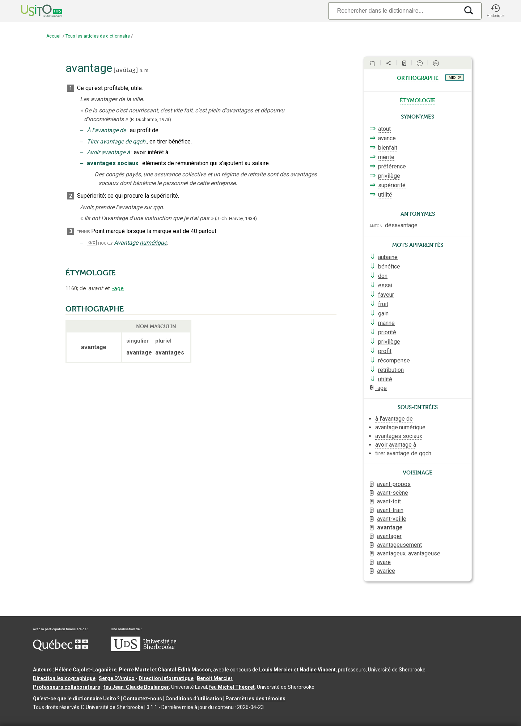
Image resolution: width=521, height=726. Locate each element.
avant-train (390, 510)
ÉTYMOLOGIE (90, 273)
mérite (386, 157)
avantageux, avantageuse (408, 553)
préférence (392, 166)
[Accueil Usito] (33, 11)
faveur (386, 294)
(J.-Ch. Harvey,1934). (236, 218)
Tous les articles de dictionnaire (97, 36)
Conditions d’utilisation (193, 698)
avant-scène (392, 492)
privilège (389, 175)
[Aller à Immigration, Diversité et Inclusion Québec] (60, 649)
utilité (385, 194)
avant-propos (394, 484)
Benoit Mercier (215, 678)
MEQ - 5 (455, 77)
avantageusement (399, 544)
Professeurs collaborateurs (66, 687)
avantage (390, 527)
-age (118, 288)
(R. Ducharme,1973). (151, 119)
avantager (389, 536)
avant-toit (389, 501)
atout (384, 128)
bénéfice (389, 266)
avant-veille (391, 518)
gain (383, 313)
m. (146, 70)
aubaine (388, 257)
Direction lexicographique (64, 678)
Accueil (54, 36)
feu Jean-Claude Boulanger (136, 687)
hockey (105, 243)
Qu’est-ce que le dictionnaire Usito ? (76, 698)
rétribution (391, 369)
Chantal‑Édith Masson (184, 670)
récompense (394, 360)
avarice (386, 570)
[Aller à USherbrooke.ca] (143, 649)
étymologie (417, 99)
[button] (495, 11)
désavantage (401, 225)
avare (384, 562)
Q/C (91, 242)
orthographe (418, 77)
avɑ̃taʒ (126, 69)
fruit (383, 304)
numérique (153, 242)
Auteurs (42, 670)
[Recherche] (393, 11)
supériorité (392, 185)
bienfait (387, 147)
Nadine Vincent (318, 670)
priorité (387, 332)
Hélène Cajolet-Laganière (86, 670)
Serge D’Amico (117, 678)
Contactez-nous (142, 698)
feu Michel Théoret (232, 687)
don (382, 275)
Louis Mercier (276, 670)
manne (386, 322)
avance (387, 138)
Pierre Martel (135, 670)
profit (384, 351)
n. (141, 70)
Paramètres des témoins (255, 698)
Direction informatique (166, 678)
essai (385, 285)
